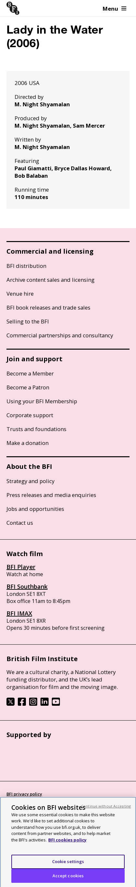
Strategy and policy (30, 481)
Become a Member (30, 373)
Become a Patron (27, 387)
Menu (114, 8)
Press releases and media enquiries (51, 495)
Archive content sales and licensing (50, 279)
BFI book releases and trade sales (48, 307)
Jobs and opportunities (35, 508)
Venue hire (20, 293)
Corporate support (29, 415)
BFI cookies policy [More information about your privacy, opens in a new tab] (67, 843)
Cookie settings (68, 865)
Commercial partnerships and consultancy (59, 335)
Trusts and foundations (36, 429)
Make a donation (27, 443)
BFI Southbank (27, 586)
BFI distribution (26, 265)
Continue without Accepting (106, 809)
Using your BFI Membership (41, 401)
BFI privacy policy (24, 794)
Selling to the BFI (27, 321)
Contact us (19, 522)
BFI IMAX (19, 613)
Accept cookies (68, 879)
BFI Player (20, 567)
